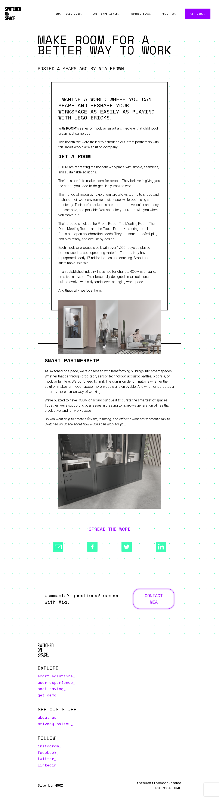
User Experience (105, 13)
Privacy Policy (54, 723)
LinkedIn (47, 765)
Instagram (48, 746)
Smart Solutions (68, 13)
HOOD (59, 785)
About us (168, 13)
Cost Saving (51, 688)
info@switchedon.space (158, 782)
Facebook (47, 752)
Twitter (46, 758)
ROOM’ (71, 128)
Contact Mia (154, 598)
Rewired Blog (140, 13)
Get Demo (197, 13)
